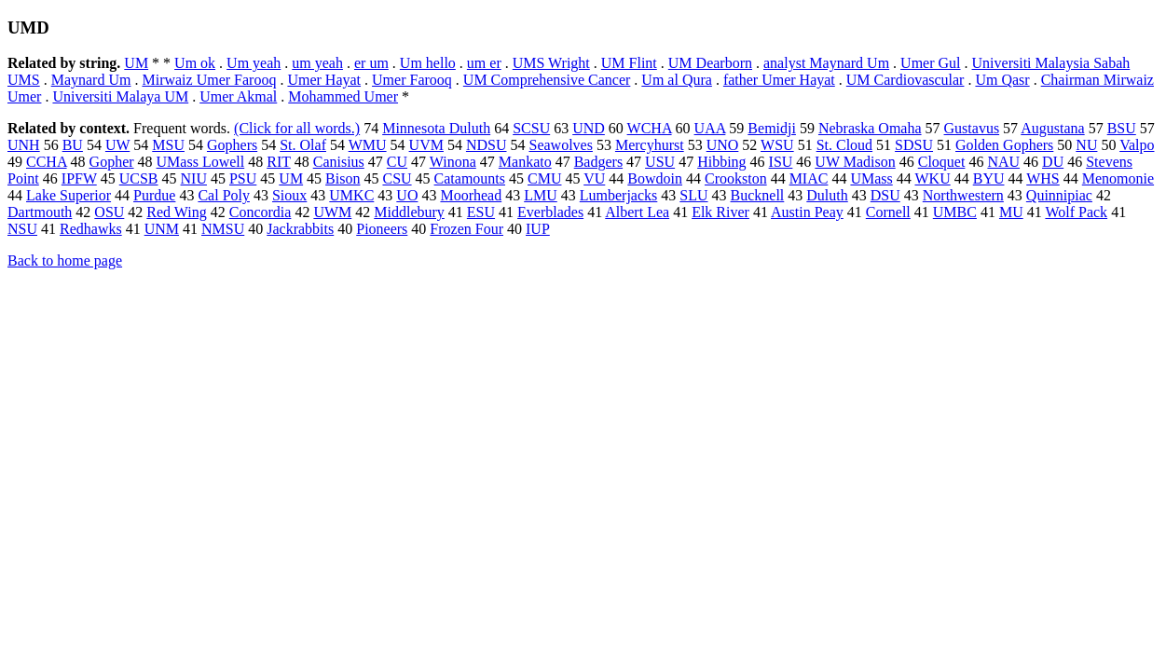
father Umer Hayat (779, 80)
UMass (871, 178)
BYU (989, 178)
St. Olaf (303, 145)
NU (1086, 145)
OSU (109, 212)
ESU (481, 212)
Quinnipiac (1059, 195)
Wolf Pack (1076, 212)
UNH (23, 145)
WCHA (649, 128)
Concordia (260, 212)
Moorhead (470, 195)
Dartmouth (39, 212)
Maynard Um (91, 80)
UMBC (955, 212)
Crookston (736, 178)
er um (371, 63)
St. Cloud (844, 145)
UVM (426, 145)
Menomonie (1118, 178)
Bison (342, 178)
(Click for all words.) (297, 128)
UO (407, 195)
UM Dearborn (710, 63)
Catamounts (469, 178)
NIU (194, 178)
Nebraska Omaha (870, 128)
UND (588, 128)
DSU (885, 195)
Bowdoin (654, 178)
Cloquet (942, 162)
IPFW (79, 178)
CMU (544, 178)
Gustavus (972, 128)
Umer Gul (930, 63)
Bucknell (758, 195)
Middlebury (409, 212)
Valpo (1136, 145)
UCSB (138, 178)
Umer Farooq (412, 80)
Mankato (525, 162)
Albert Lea (637, 212)
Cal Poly (224, 195)
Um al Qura (676, 80)
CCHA (46, 162)
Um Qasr (1002, 80)
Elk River (720, 212)
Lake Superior (68, 195)
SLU (693, 195)
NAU (1003, 162)
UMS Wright (551, 63)
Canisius (338, 162)
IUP (538, 229)
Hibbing (721, 162)
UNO (722, 145)
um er (484, 63)
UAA (710, 128)
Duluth (826, 195)
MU (1011, 212)
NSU (22, 229)
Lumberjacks (619, 195)
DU (1052, 162)
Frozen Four (466, 229)
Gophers (232, 145)
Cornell (888, 212)
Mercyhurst (649, 145)
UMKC (351, 195)
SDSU (914, 145)
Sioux (289, 195)
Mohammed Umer (343, 96)
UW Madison (855, 162)
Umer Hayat (324, 80)
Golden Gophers (1004, 145)
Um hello (428, 63)
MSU (168, 145)
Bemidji (772, 128)
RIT (278, 162)
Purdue (154, 195)
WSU (777, 145)
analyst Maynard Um (826, 63)
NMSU (222, 229)
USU (660, 162)
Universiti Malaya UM (120, 96)
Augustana (1052, 128)
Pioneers (381, 229)
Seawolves (560, 145)
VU (594, 178)
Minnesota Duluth (436, 128)
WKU (932, 178)
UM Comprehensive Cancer (547, 80)
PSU (242, 178)
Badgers (598, 162)
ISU (781, 162)
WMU (368, 145)
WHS (1043, 178)
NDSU (486, 145)
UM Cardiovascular (905, 80)
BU (72, 145)
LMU (540, 195)
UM (136, 63)
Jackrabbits (300, 229)
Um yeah (253, 63)
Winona (453, 162)
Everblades (550, 212)
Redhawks (91, 229)
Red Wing (176, 212)
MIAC (809, 178)
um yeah (317, 63)
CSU (396, 178)
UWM (332, 212)
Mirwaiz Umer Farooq (209, 80)
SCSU (531, 128)
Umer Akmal (238, 96)
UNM (161, 229)
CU (397, 162)
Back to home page (64, 260)
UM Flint (629, 63)
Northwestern (963, 195)
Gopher (111, 162)
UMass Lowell (201, 162)
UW (117, 145)
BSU (1121, 128)
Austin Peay (807, 212)
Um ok (194, 63)
